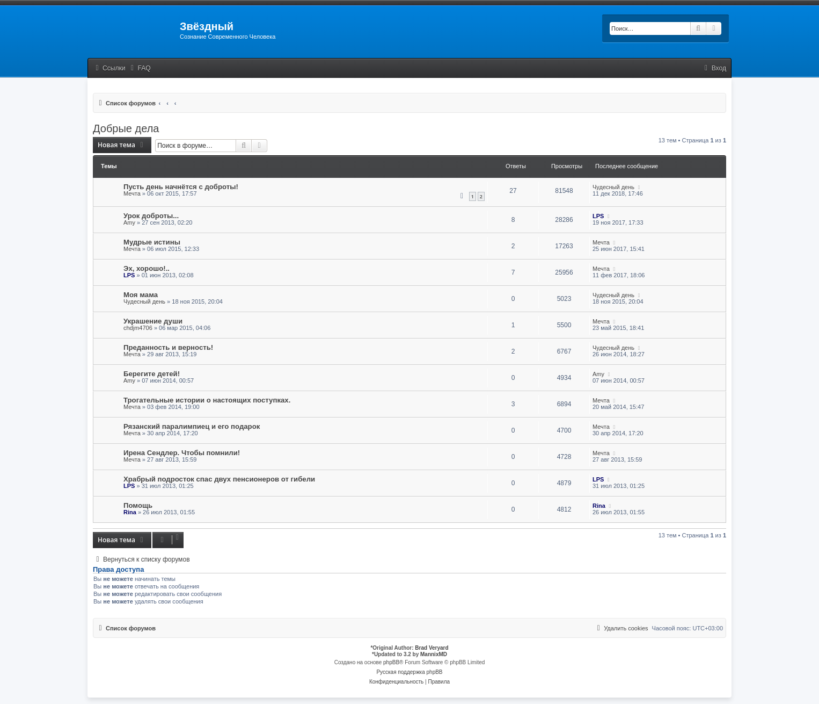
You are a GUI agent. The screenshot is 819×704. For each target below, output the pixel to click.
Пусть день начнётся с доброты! (180, 187)
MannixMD (433, 654)
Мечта (132, 193)
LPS (598, 216)
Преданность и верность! (168, 347)
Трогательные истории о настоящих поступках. (206, 400)
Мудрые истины (151, 242)
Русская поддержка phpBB (409, 672)
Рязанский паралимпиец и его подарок (191, 426)
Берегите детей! (151, 374)
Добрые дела (126, 128)
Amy (129, 222)
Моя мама (140, 295)
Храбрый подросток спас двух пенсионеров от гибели (219, 479)
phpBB (391, 662)
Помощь (137, 505)
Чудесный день (613, 187)
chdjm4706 (137, 328)
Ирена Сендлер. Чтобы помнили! (181, 453)
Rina (129, 512)
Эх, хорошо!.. (146, 268)
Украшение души (152, 321)
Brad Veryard (431, 648)
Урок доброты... (151, 216)
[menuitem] (139, 68)
